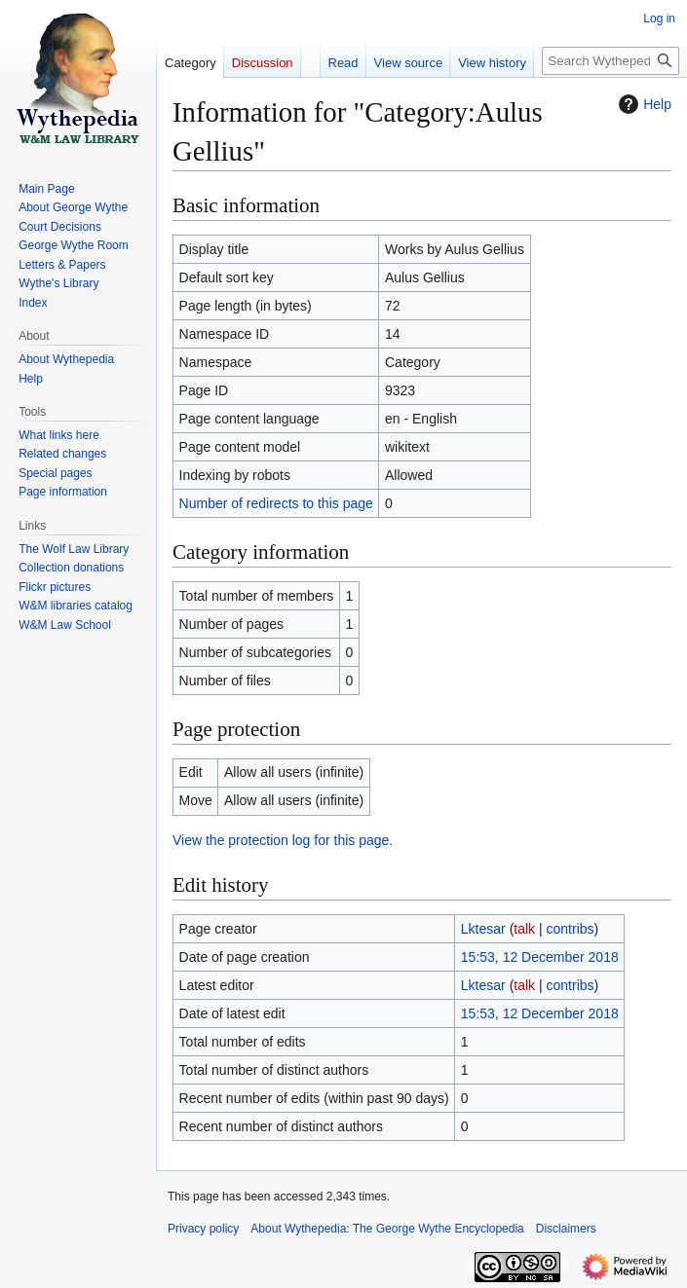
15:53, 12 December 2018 (540, 957)
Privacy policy (203, 1228)
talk (524, 929)
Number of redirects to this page (276, 503)
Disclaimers (566, 1228)
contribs (570, 929)
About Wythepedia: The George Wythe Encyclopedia (386, 1228)
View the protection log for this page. (282, 840)
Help (642, 104)
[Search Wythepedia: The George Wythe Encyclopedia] (610, 61)
